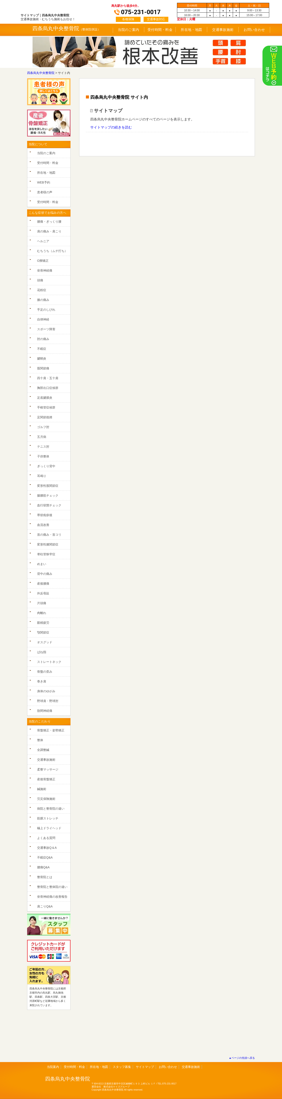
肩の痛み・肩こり (49, 231)
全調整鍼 (43, 750)
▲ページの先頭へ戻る (242, 1057)
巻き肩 (41, 681)
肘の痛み (43, 339)
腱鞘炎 (41, 358)
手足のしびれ (46, 309)
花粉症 (41, 290)
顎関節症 (43, 632)
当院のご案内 (128, 30)
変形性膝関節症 (47, 544)
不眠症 (41, 348)
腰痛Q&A (43, 867)
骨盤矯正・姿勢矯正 (50, 730)
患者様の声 (44, 192)
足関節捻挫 (44, 417)
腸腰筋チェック (47, 495)
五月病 (41, 437)
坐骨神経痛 (44, 270)
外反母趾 (43, 593)
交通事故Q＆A (47, 847)
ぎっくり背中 (46, 466)
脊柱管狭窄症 (46, 554)
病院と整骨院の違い (50, 808)
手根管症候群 (46, 407)
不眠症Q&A (45, 857)
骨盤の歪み (44, 671)
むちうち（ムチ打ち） (52, 251)
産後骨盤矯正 (46, 779)
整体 (40, 740)
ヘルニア (43, 241)
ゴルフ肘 (43, 427)
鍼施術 (41, 789)
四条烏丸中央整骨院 (55, 28)
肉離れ (41, 613)
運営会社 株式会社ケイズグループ (111, 1086)
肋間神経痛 (44, 710)
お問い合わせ (254, 30)
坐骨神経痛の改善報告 (52, 896)
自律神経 (43, 319)
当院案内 (53, 1067)
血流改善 (43, 525)
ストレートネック (49, 662)
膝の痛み (43, 300)
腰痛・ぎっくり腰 (49, 221)
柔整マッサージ (47, 769)
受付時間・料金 (160, 30)
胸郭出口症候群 (47, 388)
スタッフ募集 (122, 1067)
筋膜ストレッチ (47, 818)
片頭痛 (41, 603)
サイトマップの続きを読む (111, 127)
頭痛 (40, 280)
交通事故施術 (223, 30)
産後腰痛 (43, 583)
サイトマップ (145, 1067)
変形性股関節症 (47, 485)
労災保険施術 (46, 798)
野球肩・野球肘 (47, 701)
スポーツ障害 (46, 329)
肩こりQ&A (45, 906)
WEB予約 (43, 182)
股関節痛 (43, 368)
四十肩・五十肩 (47, 378)
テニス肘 (43, 446)
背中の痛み (44, 573)
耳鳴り (41, 476)
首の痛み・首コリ (49, 534)
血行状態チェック (49, 505)
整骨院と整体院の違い (52, 887)
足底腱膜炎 (44, 397)
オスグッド (44, 642)
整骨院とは (44, 877)
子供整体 (43, 456)
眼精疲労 (43, 622)
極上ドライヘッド (49, 828)
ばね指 (41, 652)
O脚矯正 (43, 260)
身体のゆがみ (46, 691)
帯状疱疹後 (44, 515)
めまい (41, 564)
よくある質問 (46, 838)
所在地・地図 (191, 30)
